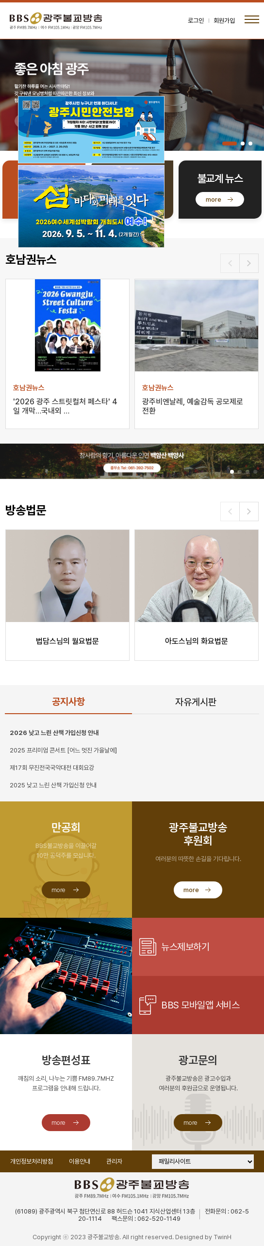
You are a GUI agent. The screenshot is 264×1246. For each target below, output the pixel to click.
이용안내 (79, 1161)
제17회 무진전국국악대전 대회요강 (52, 767)
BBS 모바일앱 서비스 (200, 1005)
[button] (229, 143)
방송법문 (25, 510)
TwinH (222, 1237)
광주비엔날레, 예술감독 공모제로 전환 (192, 406)
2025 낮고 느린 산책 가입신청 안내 (53, 785)
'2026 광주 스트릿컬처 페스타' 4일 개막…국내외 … (65, 406)
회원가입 (224, 20)
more (213, 199)
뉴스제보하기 (185, 947)
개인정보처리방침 (31, 1161)
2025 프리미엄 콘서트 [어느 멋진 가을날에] (63, 750)
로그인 (196, 20)
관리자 (114, 1161)
